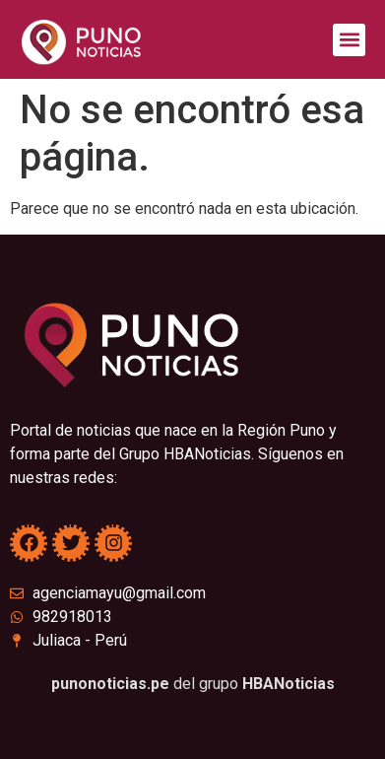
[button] (349, 40)
